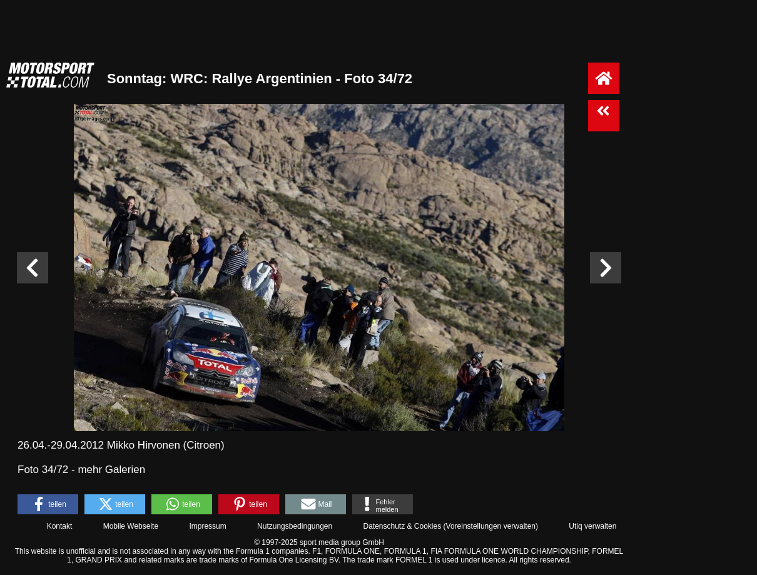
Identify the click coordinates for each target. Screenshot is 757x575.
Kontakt (60, 526)
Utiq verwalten (592, 526)
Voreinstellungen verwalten (491, 526)
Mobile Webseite (131, 526)
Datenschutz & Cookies (402, 526)
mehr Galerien (111, 470)
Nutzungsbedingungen (294, 526)
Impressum (207, 526)
